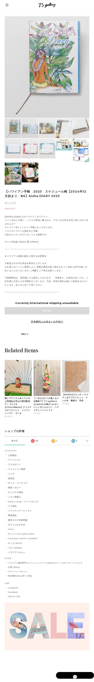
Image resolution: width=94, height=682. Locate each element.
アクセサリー (14, 464)
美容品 (11, 478)
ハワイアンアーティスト (20, 510)
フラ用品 (12, 506)
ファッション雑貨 (16, 469)
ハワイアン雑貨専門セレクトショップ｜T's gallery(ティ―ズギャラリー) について (45, 563)
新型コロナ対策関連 (18, 520)
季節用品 (12, 515)
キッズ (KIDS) (15, 543)
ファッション (14, 459)
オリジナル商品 (15, 492)
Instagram (13, 588)
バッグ (11, 473)
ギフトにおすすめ (16, 524)
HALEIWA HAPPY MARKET (23, 538)
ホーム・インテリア (18, 483)
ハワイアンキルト (16, 552)
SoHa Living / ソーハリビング (23, 501)
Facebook (13, 592)
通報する (24, 334)
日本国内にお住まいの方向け (47, 321)
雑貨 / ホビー (14, 487)
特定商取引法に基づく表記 (20, 576)
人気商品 (12, 455)
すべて (14, 441)
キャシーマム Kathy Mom (21, 534)
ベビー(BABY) (15, 548)
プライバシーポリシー (18, 571)
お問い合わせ (14, 567)
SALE (11, 529)
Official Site (14, 596)
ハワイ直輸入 (14, 497)
